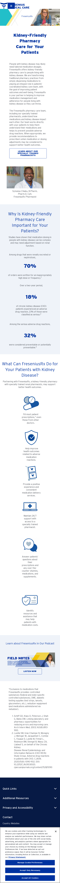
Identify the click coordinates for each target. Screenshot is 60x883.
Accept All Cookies (30, 878)
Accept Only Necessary (30, 870)
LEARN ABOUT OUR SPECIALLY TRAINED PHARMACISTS (27, 153)
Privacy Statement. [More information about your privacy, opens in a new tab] (17, 857)
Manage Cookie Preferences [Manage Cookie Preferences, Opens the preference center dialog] (29, 863)
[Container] (11, 6)
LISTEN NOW (29, 671)
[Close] (56, 831)
